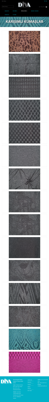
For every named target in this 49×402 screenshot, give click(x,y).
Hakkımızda (30, 379)
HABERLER (7, 14)
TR (44, 1)
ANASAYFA (7, 11)
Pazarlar (29, 384)
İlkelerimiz (29, 382)
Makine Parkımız (29, 387)
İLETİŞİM (14, 14)
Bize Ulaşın (4, 1)
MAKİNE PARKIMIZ (35, 11)
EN (46, 1)
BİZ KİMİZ (15, 11)
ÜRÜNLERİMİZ (24, 11)
